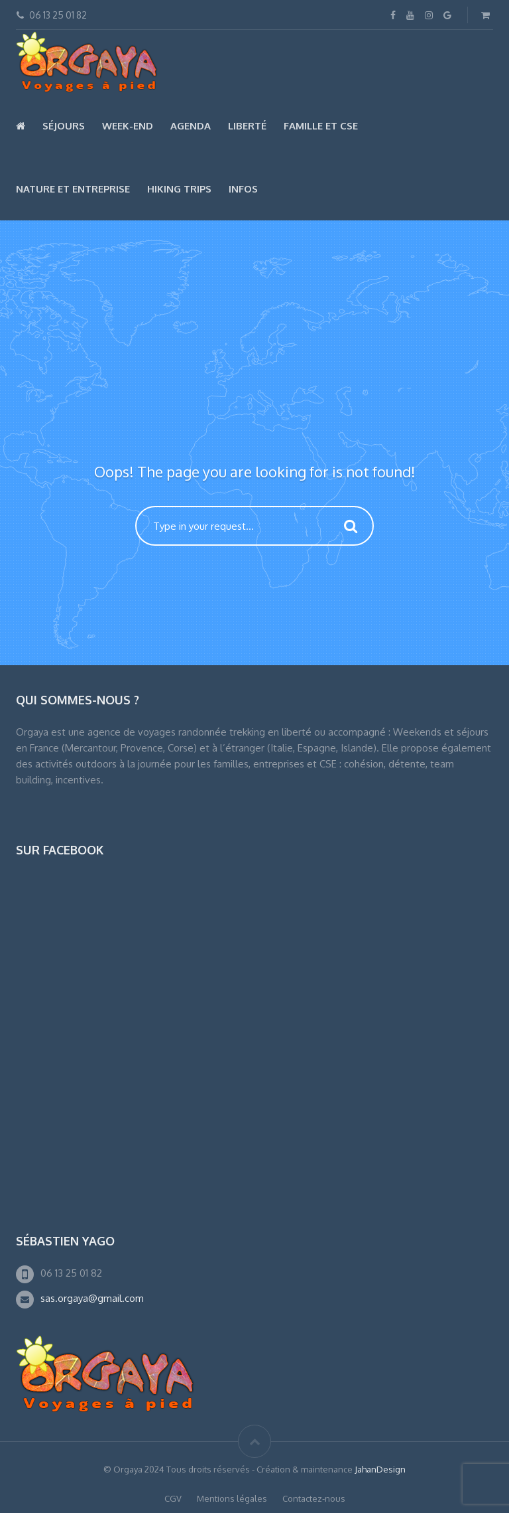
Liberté (247, 125)
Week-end (127, 125)
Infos (243, 189)
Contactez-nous (313, 1498)
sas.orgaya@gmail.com (92, 1298)
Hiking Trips (179, 189)
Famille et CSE (321, 125)
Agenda (190, 125)
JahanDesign (380, 1469)
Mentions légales (232, 1498)
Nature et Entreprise (73, 189)
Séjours (63, 125)
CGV (173, 1498)
